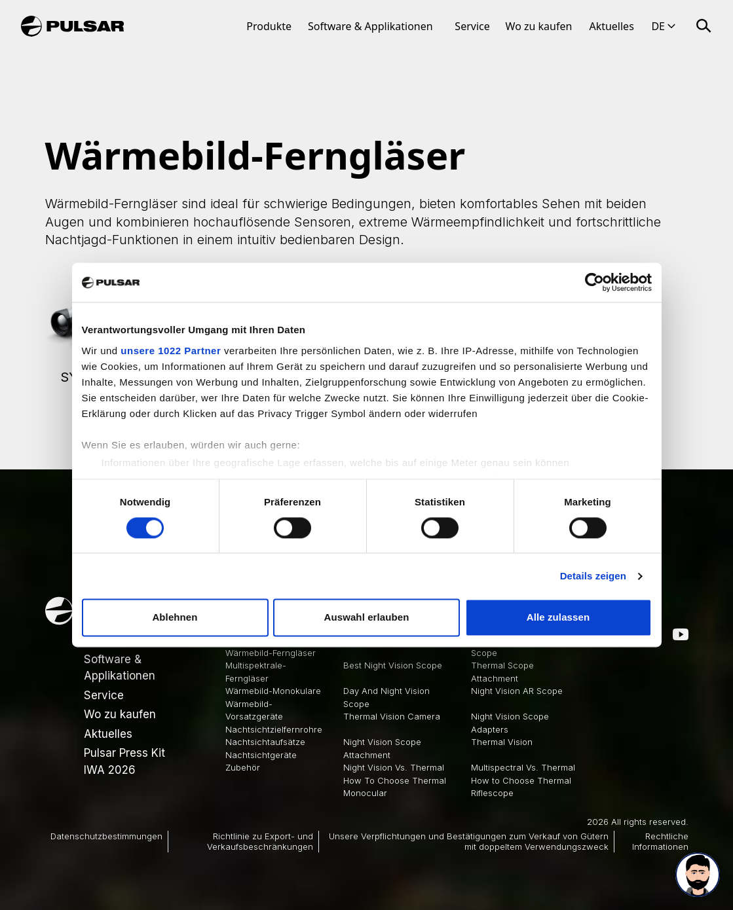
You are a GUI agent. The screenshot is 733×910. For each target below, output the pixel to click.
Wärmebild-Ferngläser (270, 652)
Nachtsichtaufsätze (265, 742)
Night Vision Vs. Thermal (393, 767)
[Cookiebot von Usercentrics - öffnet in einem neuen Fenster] (594, 282)
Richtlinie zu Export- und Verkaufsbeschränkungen (260, 841)
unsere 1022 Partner (171, 350)
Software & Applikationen (370, 26)
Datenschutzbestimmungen (106, 836)
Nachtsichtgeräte (261, 755)
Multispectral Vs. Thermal (523, 767)
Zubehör (242, 767)
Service (472, 26)
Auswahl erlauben (366, 617)
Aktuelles (611, 26)
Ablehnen (174, 617)
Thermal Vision (502, 742)
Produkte (268, 26)
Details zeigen (593, 575)
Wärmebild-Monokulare (273, 690)
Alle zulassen (558, 617)
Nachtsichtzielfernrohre (273, 729)
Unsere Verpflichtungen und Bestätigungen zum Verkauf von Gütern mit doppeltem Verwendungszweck (469, 841)
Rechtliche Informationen (660, 841)
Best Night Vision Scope (392, 665)
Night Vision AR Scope (517, 690)
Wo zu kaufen (539, 26)
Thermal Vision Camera (391, 716)
